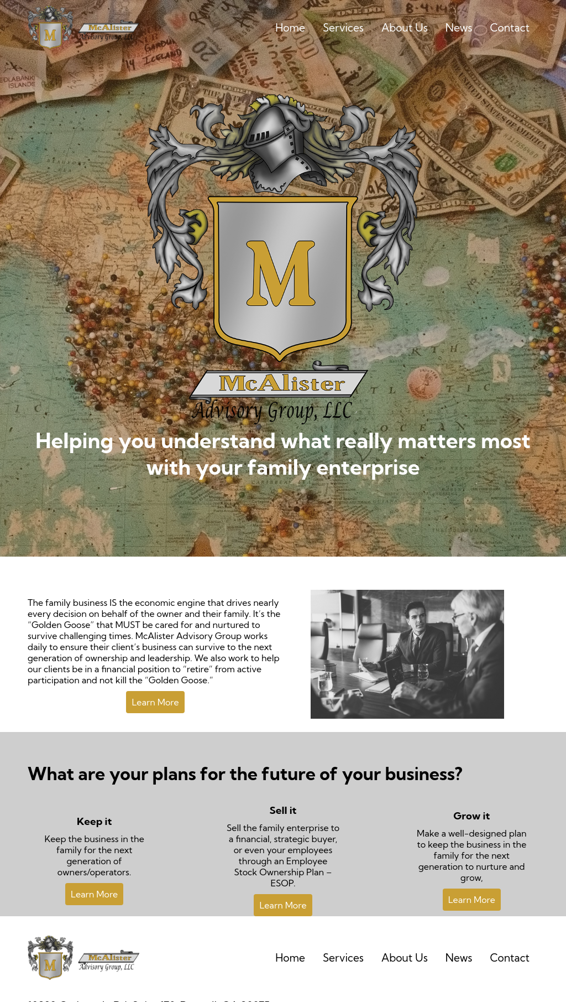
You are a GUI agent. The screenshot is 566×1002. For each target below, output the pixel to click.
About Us (404, 27)
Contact (510, 27)
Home (290, 27)
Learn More (155, 702)
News (459, 27)
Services (343, 27)
